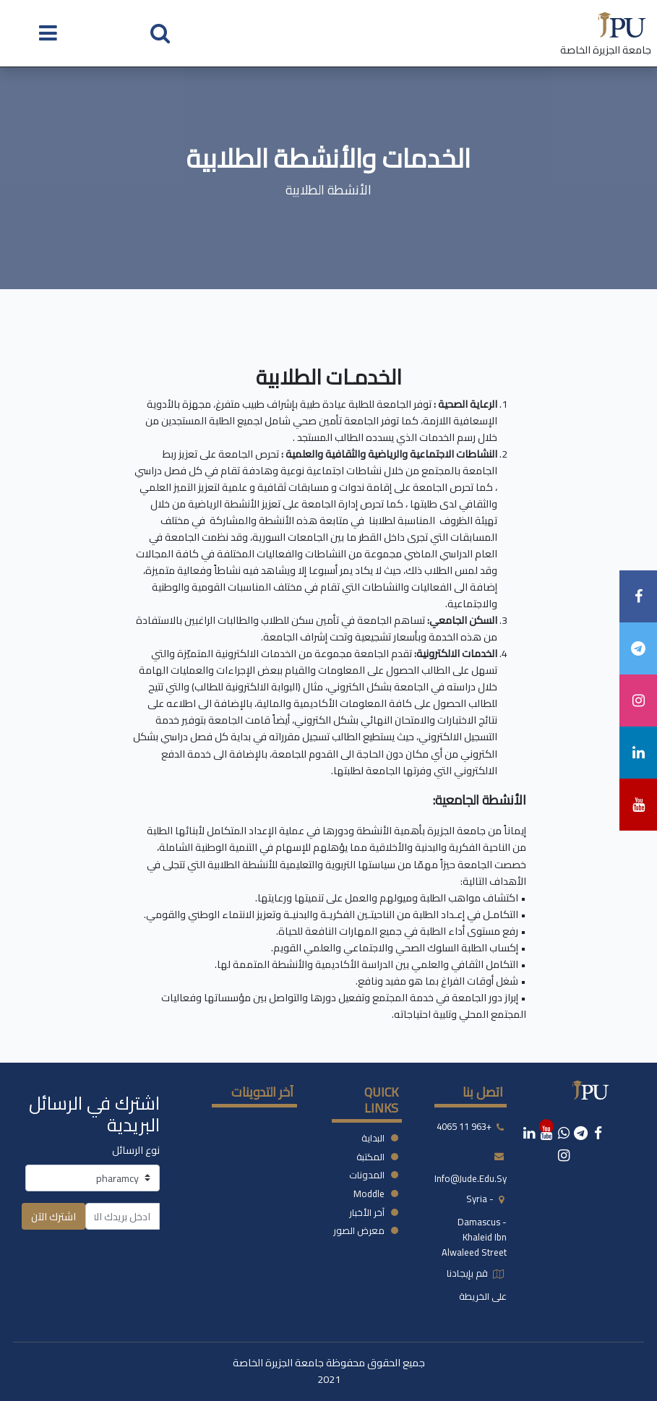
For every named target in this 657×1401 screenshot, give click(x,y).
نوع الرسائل (136, 1149)
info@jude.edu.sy (470, 1178)
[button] (160, 32)
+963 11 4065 (464, 1126)
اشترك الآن (53, 1216)
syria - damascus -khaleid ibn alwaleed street (474, 1226)
